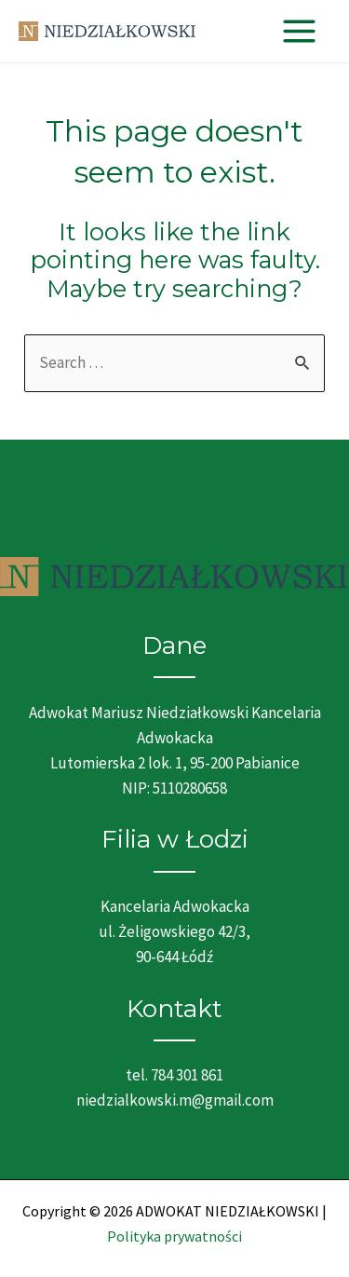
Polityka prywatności (174, 1236)
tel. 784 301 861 (174, 1075)
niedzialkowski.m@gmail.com (175, 1100)
